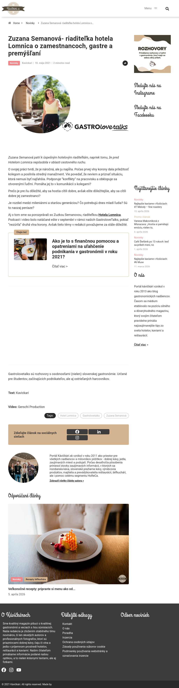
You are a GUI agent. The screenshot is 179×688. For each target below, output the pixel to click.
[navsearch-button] (167, 8)
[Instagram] (77, 437)
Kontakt (67, 624)
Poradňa (67, 633)
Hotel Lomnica (68, 415)
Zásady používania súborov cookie (83, 646)
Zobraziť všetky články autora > (67, 480)
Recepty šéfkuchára (36, 579)
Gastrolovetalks (91, 415)
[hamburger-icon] (155, 8)
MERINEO (57, 684)
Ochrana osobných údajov (78, 642)
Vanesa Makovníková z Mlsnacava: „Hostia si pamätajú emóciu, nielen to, (151, 224)
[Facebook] (77, 431)
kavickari (27, 63)
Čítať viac (140, 344)
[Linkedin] (98, 431)
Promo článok (142, 217)
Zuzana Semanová (116, 415)
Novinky (30, 23)
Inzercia (67, 637)
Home (16, 23)
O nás (66, 628)
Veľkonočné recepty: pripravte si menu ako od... (41, 589)
